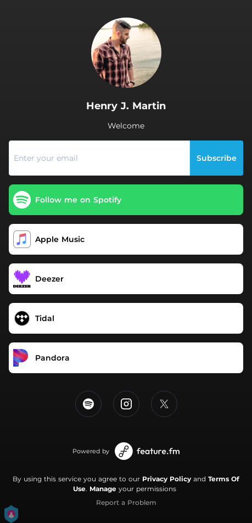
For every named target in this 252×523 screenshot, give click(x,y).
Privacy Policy (166, 479)
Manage (102, 489)
